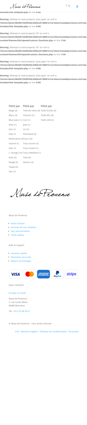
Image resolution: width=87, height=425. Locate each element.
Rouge (12, 162)
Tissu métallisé (30, 152)
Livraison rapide (19, 253)
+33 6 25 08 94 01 (21, 311)
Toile (25, 157)
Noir (11, 148)
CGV (17, 331)
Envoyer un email (17, 293)
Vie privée (73, 331)
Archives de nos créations (23, 227)
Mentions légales (29, 331)
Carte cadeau (17, 235)
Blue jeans (14, 120)
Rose (11, 157)
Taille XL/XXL (47, 110)
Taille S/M (46, 120)
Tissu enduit (29, 148)
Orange (14, 152)
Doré (11, 124)
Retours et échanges (21, 261)
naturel (12, 143)
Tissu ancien (29, 143)
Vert (11, 171)
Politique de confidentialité (53, 331)
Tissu (25, 138)
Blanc (11, 115)
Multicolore (14, 138)
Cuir (25, 120)
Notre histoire (18, 223)
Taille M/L (45, 115)
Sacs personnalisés (20, 231)
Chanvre (27, 115)
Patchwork (28, 134)
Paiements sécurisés (21, 257)
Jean (25, 124)
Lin (24, 129)
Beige (11, 110)
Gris (11, 129)
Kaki (11, 134)
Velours (26, 162)
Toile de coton (30, 110)
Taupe (12, 166)
